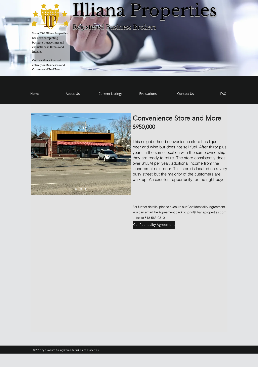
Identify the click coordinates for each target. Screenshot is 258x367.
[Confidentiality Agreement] (154, 225)
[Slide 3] (85, 189)
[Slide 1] (76, 189)
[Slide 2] (81, 189)
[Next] (125, 154)
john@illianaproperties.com (206, 212)
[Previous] (36, 154)
